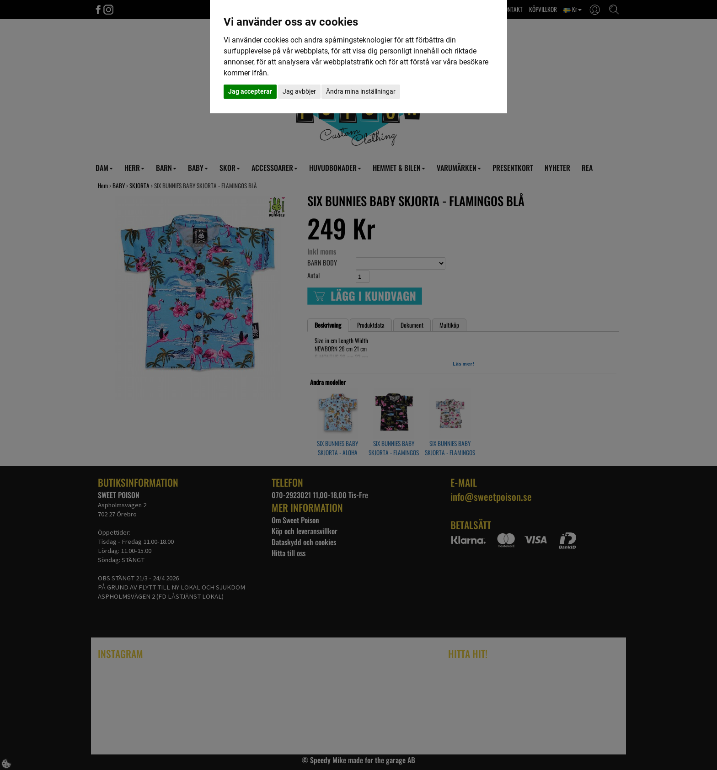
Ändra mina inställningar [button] (361, 91)
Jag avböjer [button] (299, 91)
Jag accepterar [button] (250, 91)
